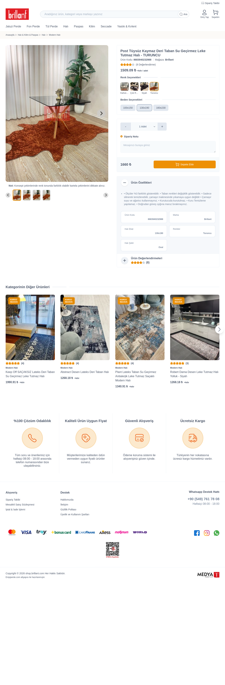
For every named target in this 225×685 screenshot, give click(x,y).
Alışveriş (11, 492)
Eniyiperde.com (13, 577)
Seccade (106, 26)
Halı (65, 26)
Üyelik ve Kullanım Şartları (74, 514)
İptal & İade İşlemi (15, 509)
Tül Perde (52, 26)
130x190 (144, 107)
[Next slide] (101, 113)
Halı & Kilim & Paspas (28, 35)
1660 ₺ (125, 164)
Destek (65, 492)
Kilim (92, 26)
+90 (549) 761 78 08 (203, 499)
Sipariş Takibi (13, 499)
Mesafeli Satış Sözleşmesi (20, 504)
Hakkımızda (66, 499)
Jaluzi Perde (13, 26)
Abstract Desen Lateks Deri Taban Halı (84, 371)
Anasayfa (10, 35)
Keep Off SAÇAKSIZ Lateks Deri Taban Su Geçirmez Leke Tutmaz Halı (30, 374)
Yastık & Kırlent (126, 26)
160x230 (161, 107)
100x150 (128, 107)
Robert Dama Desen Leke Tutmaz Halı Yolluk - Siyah (194, 374)
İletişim (64, 504)
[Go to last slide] (8, 195)
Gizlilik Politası (68, 509)
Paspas (78, 26)
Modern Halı (54, 35)
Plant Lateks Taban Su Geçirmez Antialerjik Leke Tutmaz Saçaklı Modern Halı (135, 376)
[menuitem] (17, 195)
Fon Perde (33, 26)
